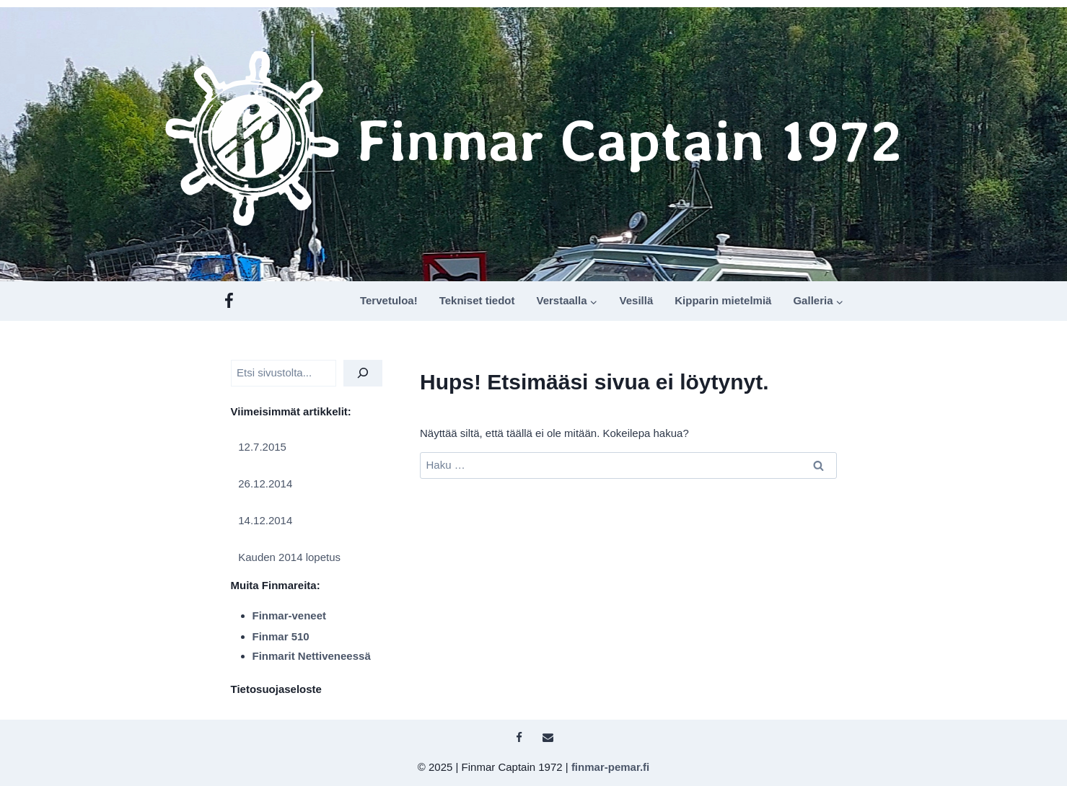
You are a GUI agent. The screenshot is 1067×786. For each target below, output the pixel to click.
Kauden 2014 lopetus (289, 557)
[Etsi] (362, 373)
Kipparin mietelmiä (723, 300)
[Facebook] (229, 301)
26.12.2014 (265, 483)
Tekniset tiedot (477, 300)
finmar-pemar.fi (610, 767)
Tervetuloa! (389, 300)
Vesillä (637, 300)
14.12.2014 (265, 520)
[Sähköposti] (548, 738)
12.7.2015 (262, 447)
